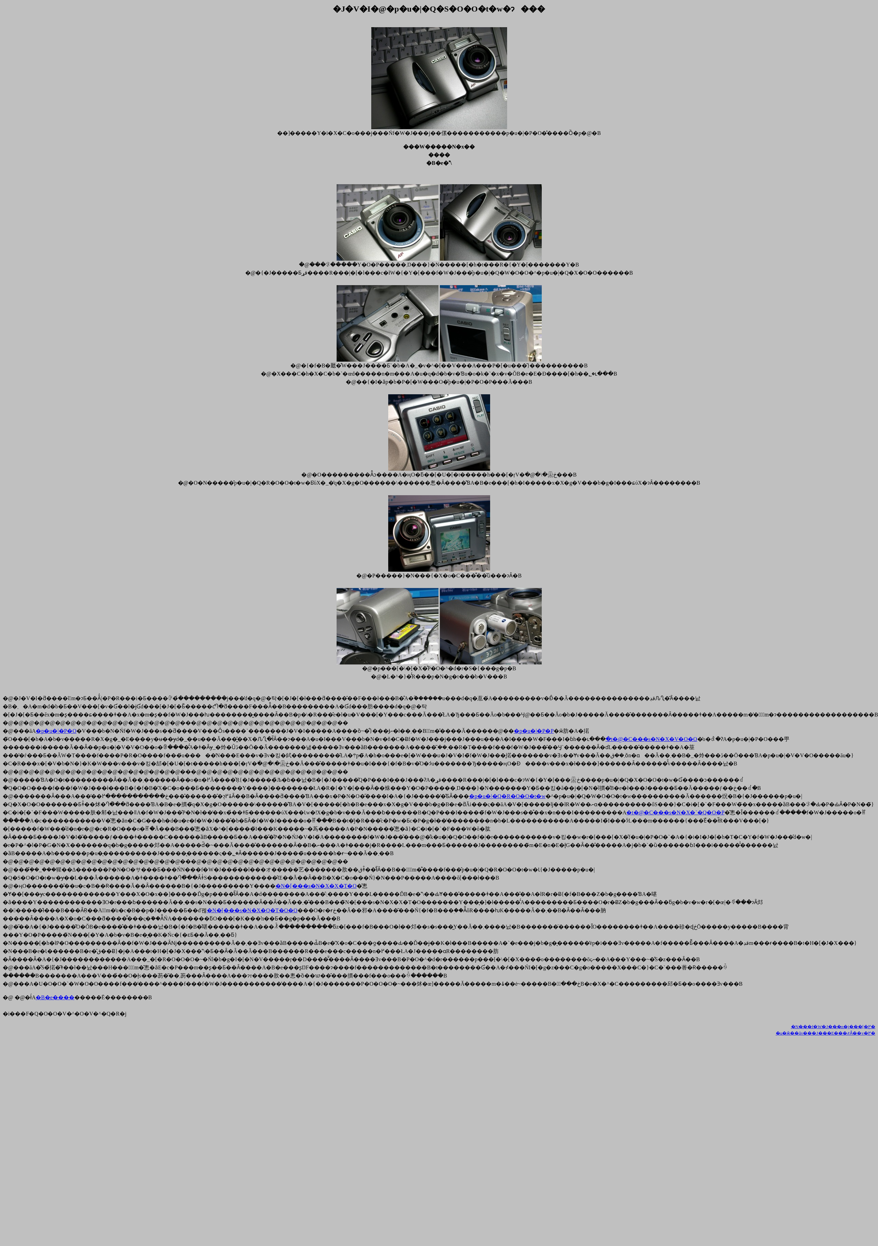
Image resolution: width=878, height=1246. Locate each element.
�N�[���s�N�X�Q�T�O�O (252, 910)
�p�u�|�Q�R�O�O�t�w (507, 796)
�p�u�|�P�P (534, 731)
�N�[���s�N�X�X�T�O (316, 886)
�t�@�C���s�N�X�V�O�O (651, 739)
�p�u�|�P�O (56, 731)
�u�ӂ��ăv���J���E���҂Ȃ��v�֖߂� (825, 1033)
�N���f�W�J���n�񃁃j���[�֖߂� (833, 1026)
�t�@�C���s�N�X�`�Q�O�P (675, 812)
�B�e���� (55, 997)
